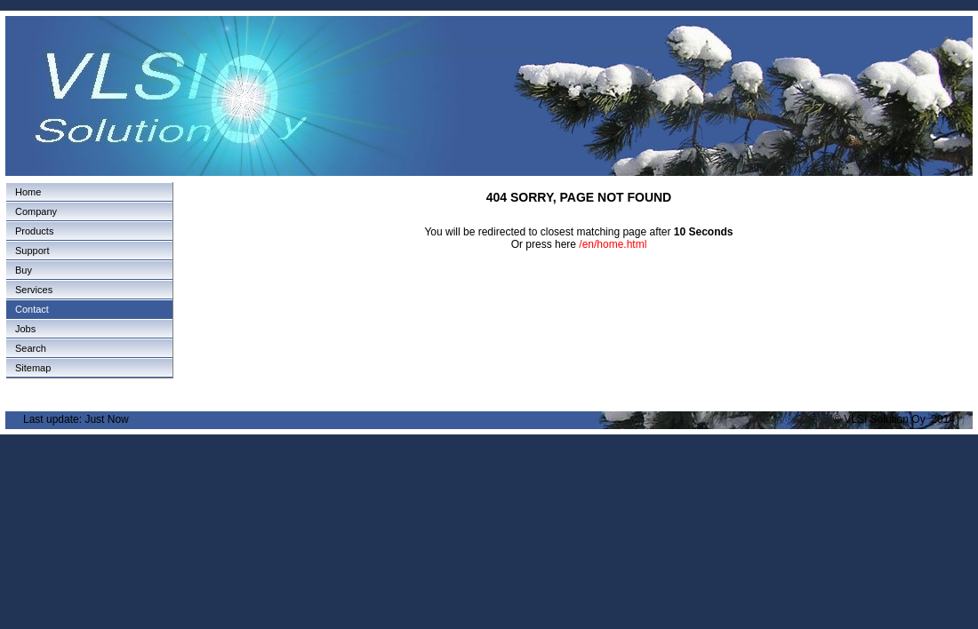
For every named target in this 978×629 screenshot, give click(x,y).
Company (36, 211)
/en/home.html (612, 244)
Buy (23, 270)
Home (28, 192)
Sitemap (33, 367)
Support (32, 250)
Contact (32, 309)
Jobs (25, 328)
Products (34, 231)
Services (33, 289)
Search (30, 348)
